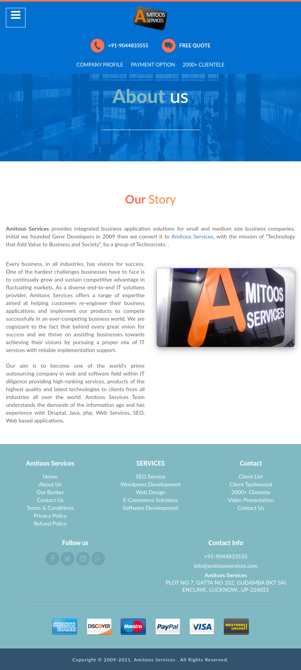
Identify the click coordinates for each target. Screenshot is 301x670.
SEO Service (150, 476)
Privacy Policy (50, 515)
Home (50, 476)
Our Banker (50, 492)
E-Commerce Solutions (150, 500)
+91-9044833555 (120, 45)
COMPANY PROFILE (99, 64)
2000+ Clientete (250, 492)
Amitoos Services (192, 236)
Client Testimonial (251, 484)
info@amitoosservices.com (226, 565)
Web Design (150, 492)
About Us (50, 484)
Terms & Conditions (50, 507)
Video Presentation (251, 500)
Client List (251, 476)
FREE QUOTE (186, 45)
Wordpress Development (151, 484)
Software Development (150, 507)
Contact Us (50, 500)
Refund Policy (50, 523)
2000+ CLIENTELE (204, 64)
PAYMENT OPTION (153, 64)
